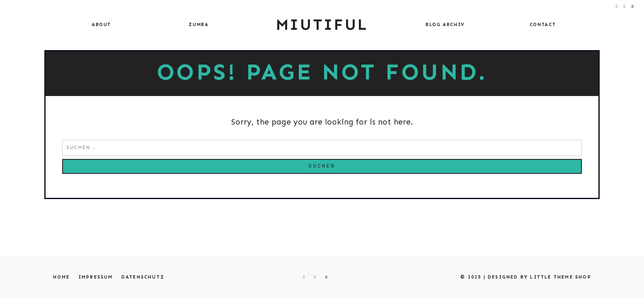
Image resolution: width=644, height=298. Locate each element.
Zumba (198, 24)
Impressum (95, 277)
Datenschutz (143, 277)
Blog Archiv (445, 24)
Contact (543, 24)
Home (61, 277)
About (101, 24)
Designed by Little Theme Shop (539, 277)
